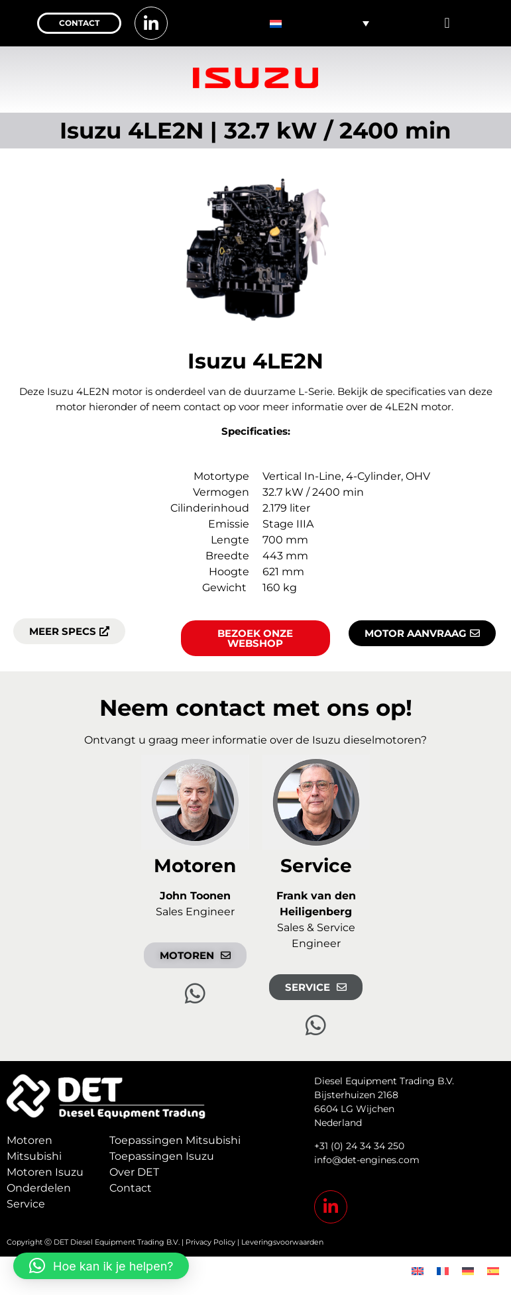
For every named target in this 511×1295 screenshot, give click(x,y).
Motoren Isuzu (45, 1172)
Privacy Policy (210, 1242)
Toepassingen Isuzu (161, 1156)
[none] (319, 23)
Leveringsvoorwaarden (282, 1242)
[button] (447, 23)
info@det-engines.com (367, 1160)
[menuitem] (319, 23)
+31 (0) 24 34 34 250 (359, 1146)
